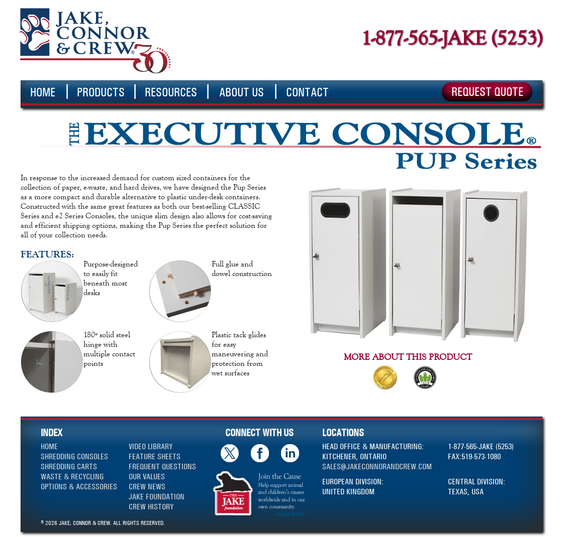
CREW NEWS (147, 486)
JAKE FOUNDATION (156, 496)
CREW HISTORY (151, 506)
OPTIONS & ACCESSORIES (79, 486)
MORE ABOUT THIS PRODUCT (408, 357)
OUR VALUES (147, 476)
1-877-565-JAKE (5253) (451, 38)
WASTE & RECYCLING (72, 476)
